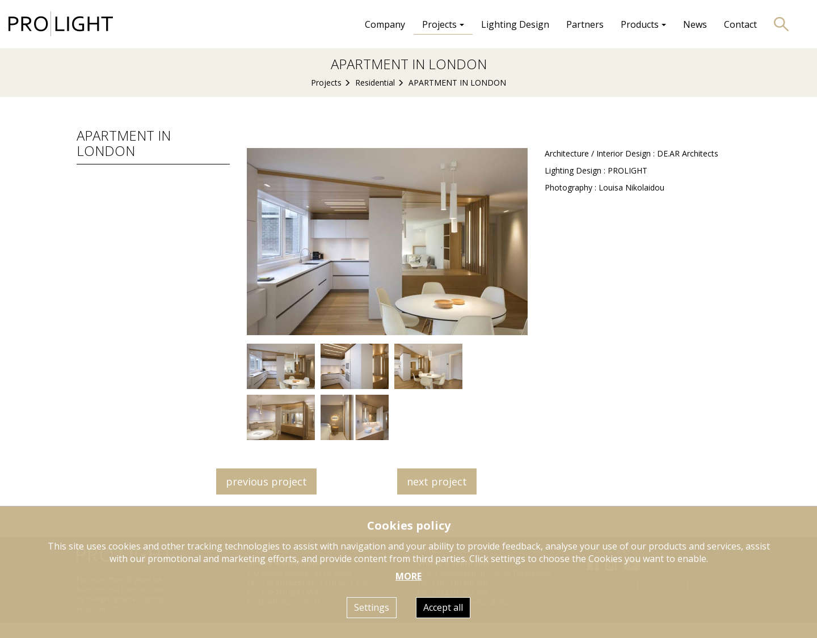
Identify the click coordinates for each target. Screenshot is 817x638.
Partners (585, 24)
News (695, 24)
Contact (740, 24)
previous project (266, 481)
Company (385, 24)
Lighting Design (515, 24)
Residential (375, 82)
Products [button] (643, 24)
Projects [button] (443, 24)
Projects (326, 82)
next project (437, 481)
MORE (408, 576)
